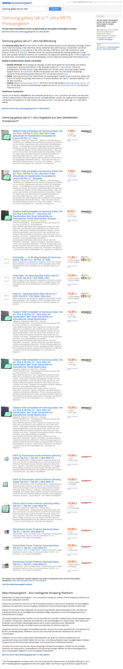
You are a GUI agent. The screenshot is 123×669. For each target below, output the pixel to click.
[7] (53, 100)
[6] (32, 71)
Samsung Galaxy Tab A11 (29, 83)
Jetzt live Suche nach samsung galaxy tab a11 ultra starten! (26, 32)
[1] (20, 52)
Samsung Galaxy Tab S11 (67, 85)
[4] (85, 57)
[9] (19, 87)
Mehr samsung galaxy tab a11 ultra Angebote (29, 581)
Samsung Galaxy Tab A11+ (76, 83)
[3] (24, 52)
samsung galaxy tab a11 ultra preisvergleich (108, 48)
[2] (22, 52)
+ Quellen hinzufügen (105, 39)
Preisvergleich (106, 2)
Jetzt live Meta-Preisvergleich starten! (17, 584)
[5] (26, 52)
